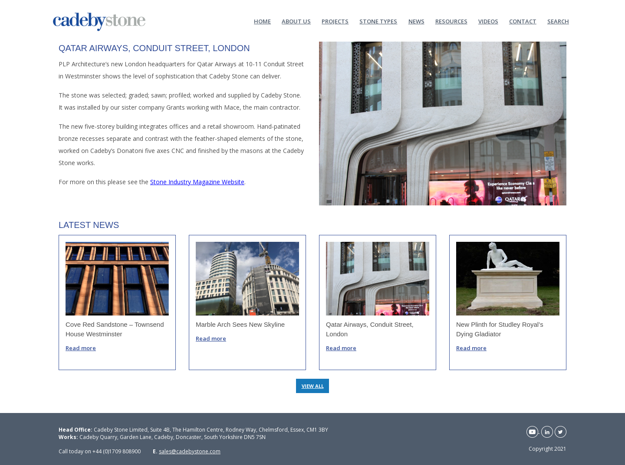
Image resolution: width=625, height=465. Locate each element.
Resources (451, 20)
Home (262, 20)
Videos (488, 20)
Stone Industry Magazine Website (197, 182)
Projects (335, 20)
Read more (81, 348)
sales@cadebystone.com (189, 451)
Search (558, 20)
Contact (522, 20)
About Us (296, 20)
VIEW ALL (313, 386)
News (416, 20)
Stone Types (378, 20)
